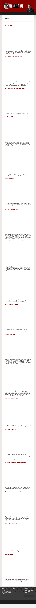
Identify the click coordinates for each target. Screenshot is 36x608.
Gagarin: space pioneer (10, 557)
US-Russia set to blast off (10, 367)
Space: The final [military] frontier (12, 431)
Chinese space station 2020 (11, 274)
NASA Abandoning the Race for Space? (13, 209)
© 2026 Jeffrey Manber (13, 605)
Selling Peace (16, 598)
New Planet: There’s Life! (10, 148)
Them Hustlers (16, 597)
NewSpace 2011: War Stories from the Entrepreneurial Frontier (16, 464)
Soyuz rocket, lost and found (11, 336)
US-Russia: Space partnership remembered (14, 306)
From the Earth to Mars (17, 593)
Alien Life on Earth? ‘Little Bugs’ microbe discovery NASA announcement (17, 241)
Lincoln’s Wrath (16, 600)
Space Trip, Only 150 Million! (11, 117)
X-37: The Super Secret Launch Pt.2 (12, 526)
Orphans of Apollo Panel (10, 26)
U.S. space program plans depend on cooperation (15, 495)
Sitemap (19, 605)
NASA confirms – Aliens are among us (13, 399)
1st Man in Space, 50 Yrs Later (11, 178)
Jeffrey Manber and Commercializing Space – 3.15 (15, 56)
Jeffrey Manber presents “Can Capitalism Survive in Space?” (18, 88)
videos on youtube (21, 22)
